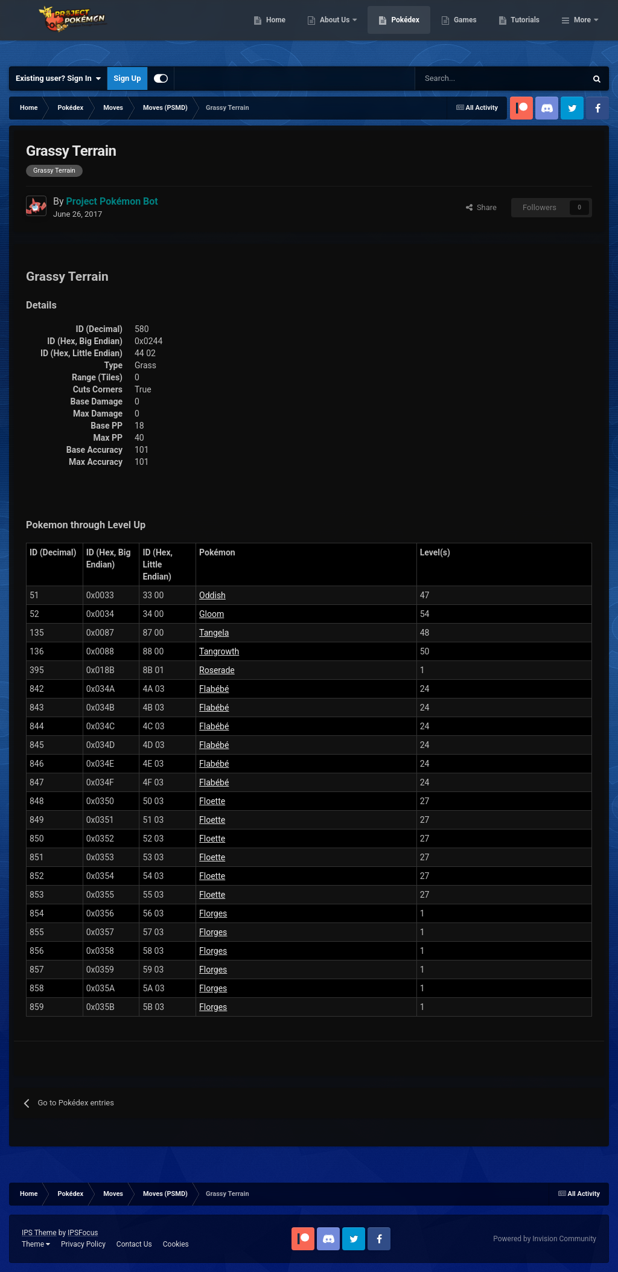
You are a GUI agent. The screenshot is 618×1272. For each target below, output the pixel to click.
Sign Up (127, 78)
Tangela (214, 633)
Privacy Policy (83, 1244)
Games (527, 30)
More (582, 30)
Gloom (211, 614)
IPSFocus (83, 1233)
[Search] (457, 78)
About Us (397, 30)
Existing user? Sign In (58, 78)
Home (337, 30)
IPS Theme (39, 1233)
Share (481, 207)
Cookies (176, 1244)
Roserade (217, 670)
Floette (212, 801)
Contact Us (134, 1244)
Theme (36, 1244)
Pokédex (468, 30)
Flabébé (214, 689)
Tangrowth (219, 651)
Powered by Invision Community (544, 1239)
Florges (213, 913)
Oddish (212, 595)
